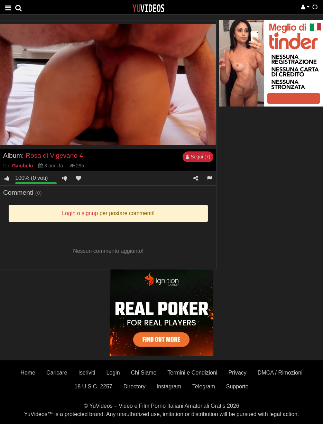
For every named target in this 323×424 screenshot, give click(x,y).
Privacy (237, 373)
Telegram (203, 386)
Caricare (56, 373)
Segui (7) (198, 156)
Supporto (237, 386)
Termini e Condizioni (192, 373)
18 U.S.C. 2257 (93, 386)
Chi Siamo (144, 373)
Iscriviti (86, 373)
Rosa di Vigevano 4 (54, 155)
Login (113, 373)
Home (27, 373)
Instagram (169, 386)
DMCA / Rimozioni (280, 373)
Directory (134, 386)
